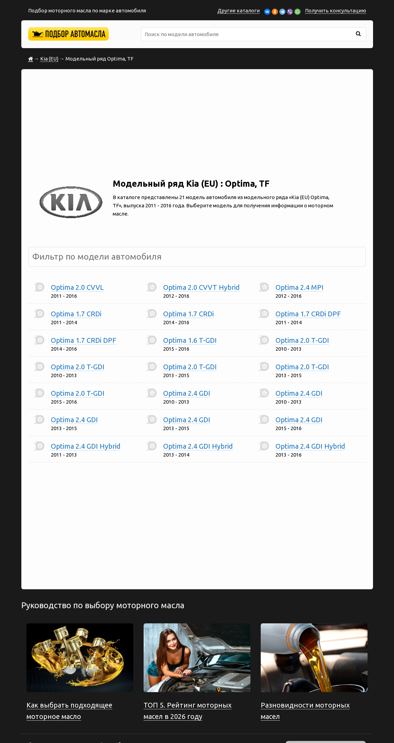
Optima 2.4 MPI (299, 287)
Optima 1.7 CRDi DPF (308, 314)
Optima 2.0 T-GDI (302, 340)
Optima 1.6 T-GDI (190, 340)
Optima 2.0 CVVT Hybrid (201, 287)
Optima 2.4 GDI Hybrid (86, 446)
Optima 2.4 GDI (186, 393)
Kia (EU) (49, 59)
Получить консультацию (335, 10)
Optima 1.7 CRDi (76, 314)
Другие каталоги (238, 10)
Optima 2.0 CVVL (77, 287)
